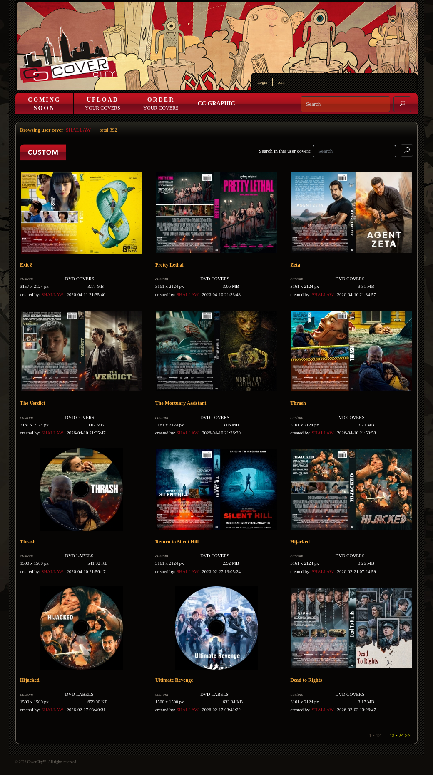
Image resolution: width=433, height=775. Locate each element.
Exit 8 (26, 265)
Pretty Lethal (169, 265)
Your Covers (102, 104)
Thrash (298, 403)
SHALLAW (78, 130)
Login (262, 82)
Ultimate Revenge (174, 680)
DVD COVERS (79, 278)
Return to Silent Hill (177, 542)
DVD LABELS (79, 555)
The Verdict (32, 403)
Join (281, 82)
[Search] (345, 104)
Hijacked (300, 542)
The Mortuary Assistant (181, 403)
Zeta (295, 265)
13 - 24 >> (400, 735)
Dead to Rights (306, 680)
